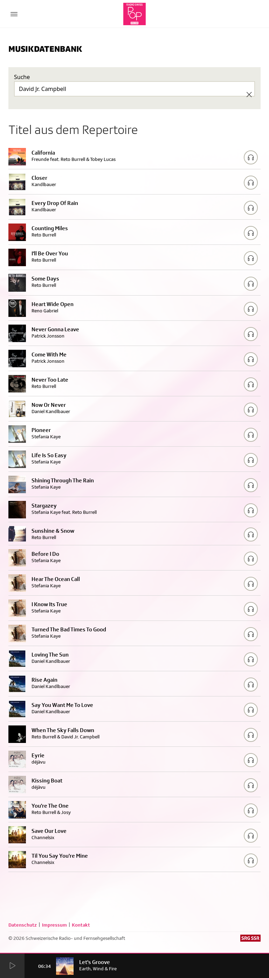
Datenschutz (22, 924)
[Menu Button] (14, 14)
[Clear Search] (249, 94)
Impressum (54, 924)
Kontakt (81, 924)
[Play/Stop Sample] (250, 157)
